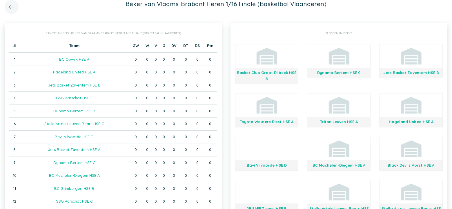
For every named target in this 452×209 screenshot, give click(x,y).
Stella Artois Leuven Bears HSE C (74, 123)
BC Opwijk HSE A (74, 59)
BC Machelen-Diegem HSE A (74, 175)
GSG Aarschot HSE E (74, 98)
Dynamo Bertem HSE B (74, 111)
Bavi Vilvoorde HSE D (74, 136)
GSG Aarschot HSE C (74, 201)
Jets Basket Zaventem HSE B (74, 85)
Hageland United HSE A (74, 72)
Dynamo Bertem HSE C (74, 162)
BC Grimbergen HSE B (74, 188)
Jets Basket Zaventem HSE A (74, 149)
